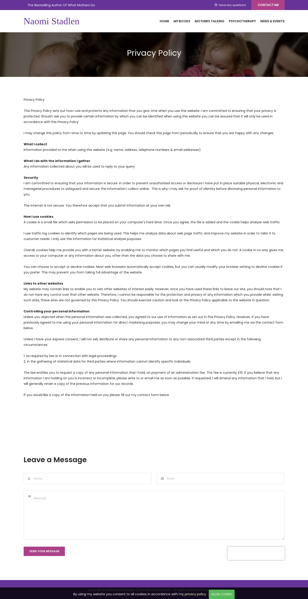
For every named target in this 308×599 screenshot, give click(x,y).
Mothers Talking (209, 21)
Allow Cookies (221, 594)
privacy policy (195, 594)
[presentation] (256, 553)
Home (164, 21)
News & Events (272, 21)
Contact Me (268, 5)
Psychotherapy (242, 21)
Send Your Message (44, 551)
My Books (182, 21)
